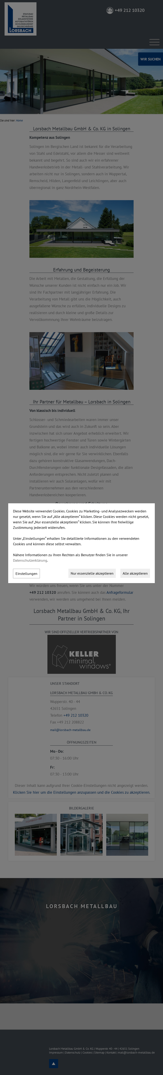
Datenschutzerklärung (30, 560)
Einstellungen (26, 573)
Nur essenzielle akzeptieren (92, 573)
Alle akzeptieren (135, 573)
